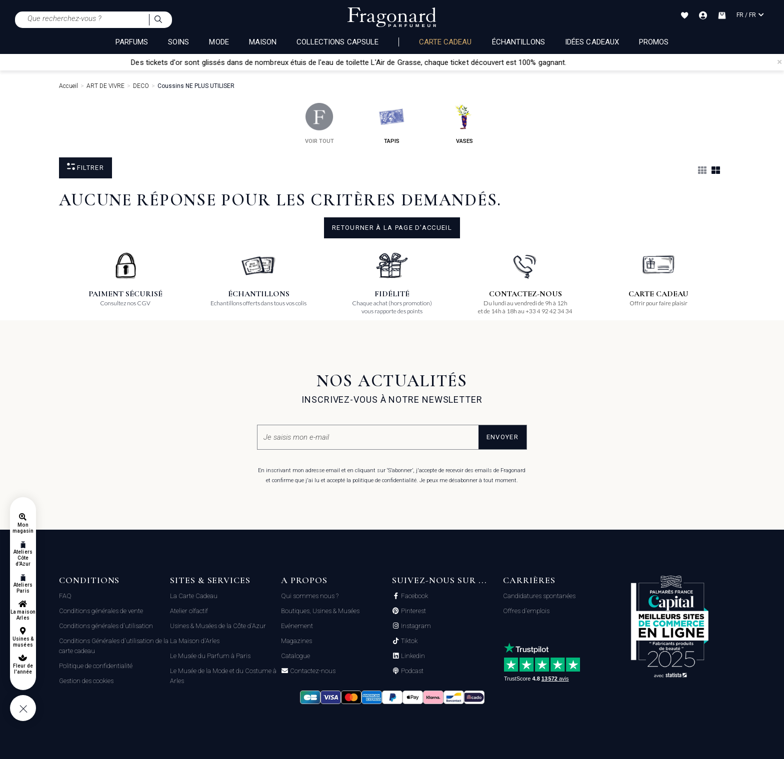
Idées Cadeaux (592, 41)
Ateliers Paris (23, 588)
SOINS (178, 41)
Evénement (297, 626)
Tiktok (409, 641)
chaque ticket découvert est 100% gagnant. (515, 62)
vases (464, 123)
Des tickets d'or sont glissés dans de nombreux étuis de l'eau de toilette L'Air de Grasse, (297, 62)
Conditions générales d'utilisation (106, 626)
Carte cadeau (445, 41)
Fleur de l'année (22, 669)
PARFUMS (132, 41)
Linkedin (412, 656)
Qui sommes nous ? (309, 596)
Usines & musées (23, 642)
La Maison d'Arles (195, 641)
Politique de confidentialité (95, 666)
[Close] (780, 62)
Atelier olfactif (189, 611)
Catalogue (295, 656)
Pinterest (413, 611)
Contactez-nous (312, 671)
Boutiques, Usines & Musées (320, 611)
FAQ (65, 596)
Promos (653, 41)
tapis (392, 123)
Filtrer (85, 167)
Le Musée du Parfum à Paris (210, 656)
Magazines (296, 641)
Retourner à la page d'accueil (392, 227)
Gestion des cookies (86, 681)
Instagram (415, 626)
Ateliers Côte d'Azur (23, 558)
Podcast (412, 671)
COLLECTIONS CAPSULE (337, 41)
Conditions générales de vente (101, 611)
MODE (218, 41)
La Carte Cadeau (194, 596)
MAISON (262, 41)
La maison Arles (22, 615)
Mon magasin (23, 528)
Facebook (414, 596)
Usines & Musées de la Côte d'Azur (218, 626)
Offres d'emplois (526, 611)
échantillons (519, 41)
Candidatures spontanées (539, 596)
